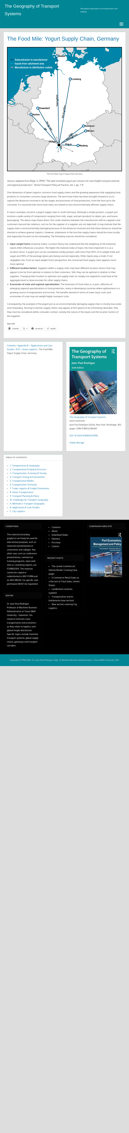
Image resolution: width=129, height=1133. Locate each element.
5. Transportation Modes (22, 480)
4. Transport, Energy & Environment (27, 477)
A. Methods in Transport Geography (27, 503)
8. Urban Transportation (21, 492)
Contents (11, 345)
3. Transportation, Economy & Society (28, 473)
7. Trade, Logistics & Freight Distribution (29, 488)
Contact (55, 546)
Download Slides (60, 534)
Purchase (56, 542)
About (55, 531)
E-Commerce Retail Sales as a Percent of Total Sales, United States (64, 581)
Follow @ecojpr (77, 442)
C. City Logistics (17, 511)
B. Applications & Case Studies (25, 507)
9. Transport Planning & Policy (24, 496)
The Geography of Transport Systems (88, 417)
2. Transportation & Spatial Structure (28, 469)
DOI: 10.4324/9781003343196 (84, 435)
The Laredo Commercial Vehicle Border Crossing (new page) (63, 570)
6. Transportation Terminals (23, 484)
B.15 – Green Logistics (26, 349)
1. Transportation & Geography (25, 465)
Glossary (56, 538)
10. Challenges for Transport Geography (29, 499)
